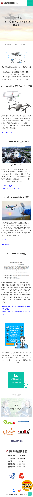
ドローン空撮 (7, 132)
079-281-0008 (21, 455)
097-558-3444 (21, 458)
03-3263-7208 (21, 464)
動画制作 (5, 244)
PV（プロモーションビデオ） (12, 188)
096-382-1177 (21, 467)
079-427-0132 (21, 461)
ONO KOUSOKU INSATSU (16, 494)
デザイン (5, 239)
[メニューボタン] (29, 4)
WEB (4, 242)
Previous (3, 407)
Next (30, 407)
